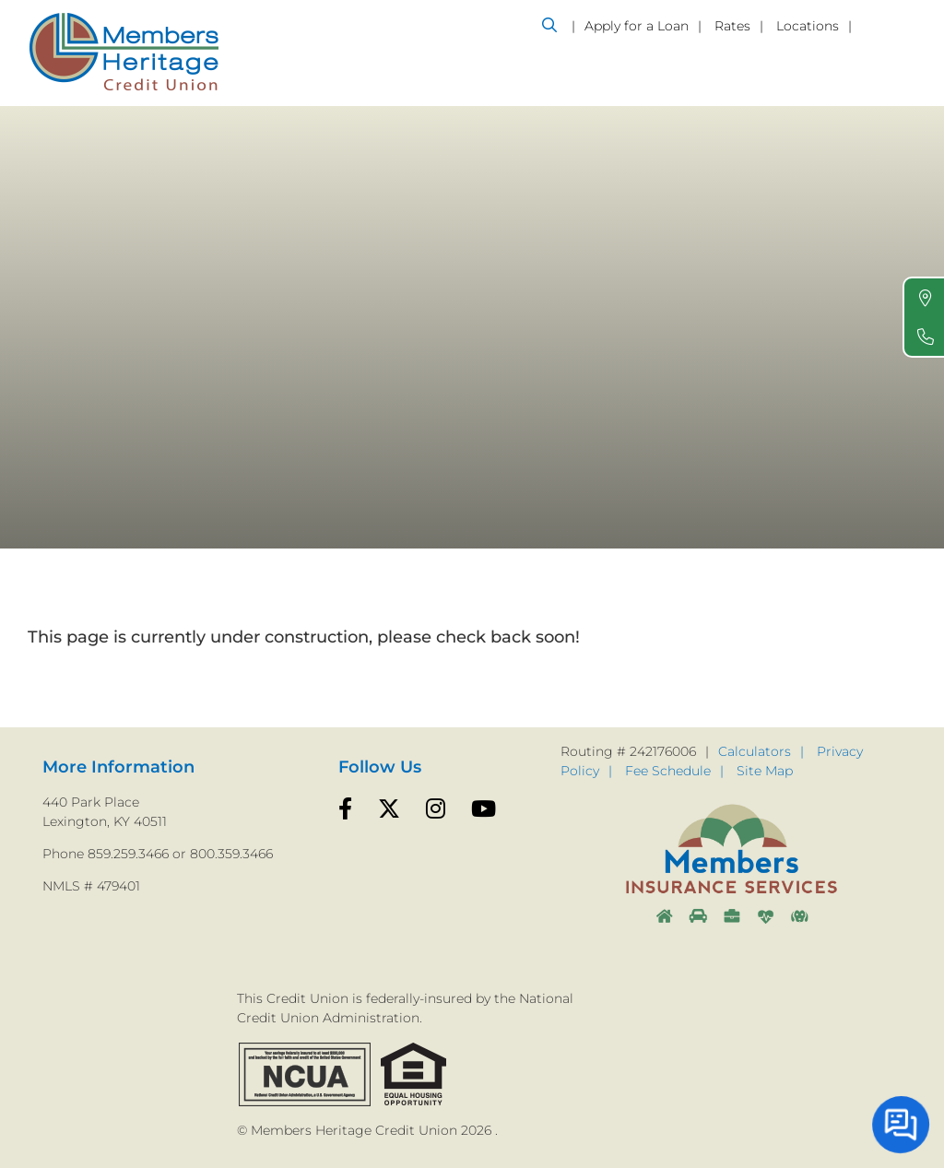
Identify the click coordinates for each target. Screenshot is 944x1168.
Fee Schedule (668, 770)
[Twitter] (389, 809)
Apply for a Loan (636, 26)
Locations (807, 26)
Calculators (754, 751)
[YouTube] (483, 809)
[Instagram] (435, 809)
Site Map (765, 770)
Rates (732, 26)
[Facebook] (345, 809)
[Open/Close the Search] (549, 25)
